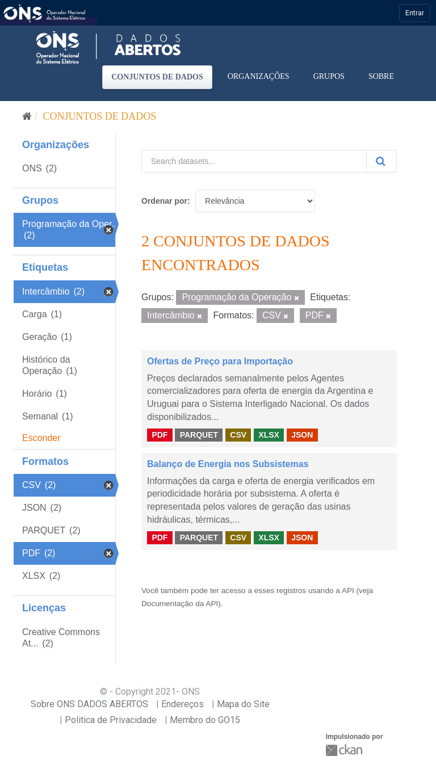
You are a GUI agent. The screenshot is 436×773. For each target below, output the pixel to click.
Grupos (329, 76)
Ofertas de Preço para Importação (220, 361)
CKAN (345, 750)
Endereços (182, 704)
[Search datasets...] (254, 161)
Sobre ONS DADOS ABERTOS (89, 704)
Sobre (381, 76)
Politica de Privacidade (111, 720)
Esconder (41, 438)
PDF (159, 434)
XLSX (268, 434)
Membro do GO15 (205, 720)
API (348, 590)
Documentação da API (179, 603)
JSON (302, 434)
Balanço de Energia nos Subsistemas (228, 464)
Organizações (259, 76)
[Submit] (381, 161)
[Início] (27, 116)
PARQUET (199, 434)
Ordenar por (164, 200)
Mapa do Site (243, 704)
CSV (238, 434)
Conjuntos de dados (157, 77)
